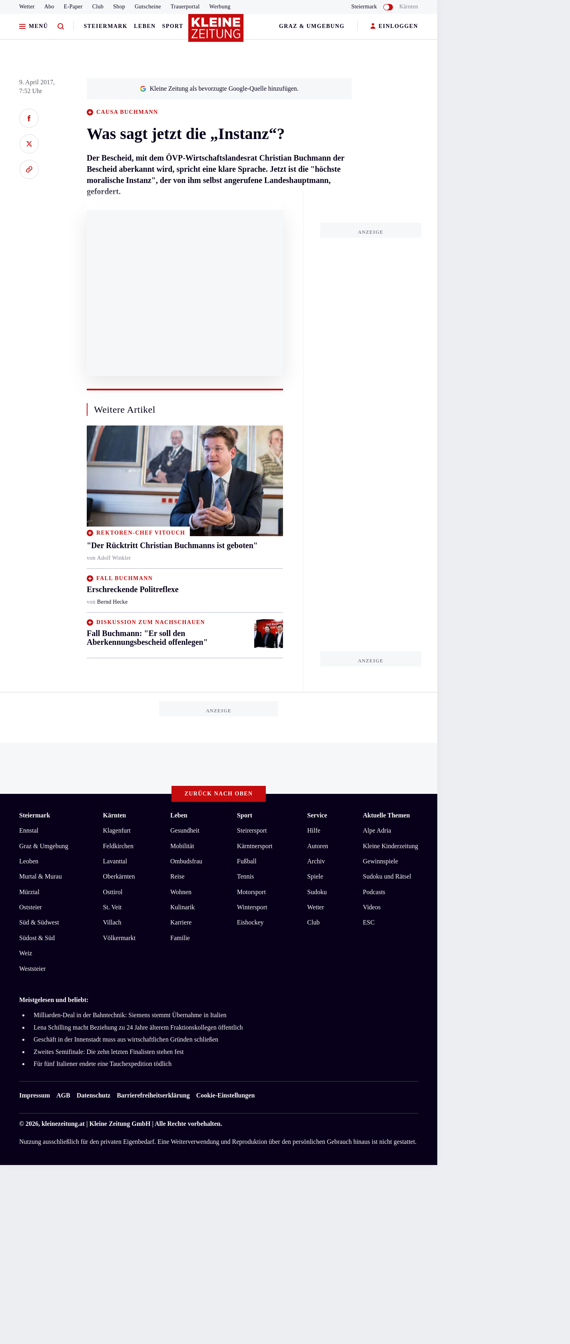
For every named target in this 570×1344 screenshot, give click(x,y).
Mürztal (29, 892)
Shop (119, 7)
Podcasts (374, 892)
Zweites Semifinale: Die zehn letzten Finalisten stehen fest (108, 1051)
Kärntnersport (255, 846)
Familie (180, 937)
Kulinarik (182, 907)
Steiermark (106, 26)
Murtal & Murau (40, 876)
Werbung (220, 7)
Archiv (316, 861)
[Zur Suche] (61, 26)
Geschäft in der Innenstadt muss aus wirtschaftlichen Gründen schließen (126, 1039)
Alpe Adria (377, 830)
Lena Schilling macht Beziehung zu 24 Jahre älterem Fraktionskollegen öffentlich (138, 1027)
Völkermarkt (119, 937)
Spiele (315, 876)
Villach (112, 922)
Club (98, 7)
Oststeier (30, 907)
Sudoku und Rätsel (387, 876)
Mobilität (182, 846)
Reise (177, 876)
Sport (172, 26)
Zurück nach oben (219, 794)
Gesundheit (184, 830)
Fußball (247, 861)
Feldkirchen (118, 846)
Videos (372, 907)
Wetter (27, 7)
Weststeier (32, 968)
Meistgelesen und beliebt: (53, 999)
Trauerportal (185, 7)
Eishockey (250, 922)
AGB (63, 1095)
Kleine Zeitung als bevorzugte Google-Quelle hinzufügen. (219, 88)
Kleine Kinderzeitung (390, 846)
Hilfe (314, 830)
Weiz (25, 953)
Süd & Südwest (39, 922)
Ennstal (28, 830)
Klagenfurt (116, 830)
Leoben (28, 861)
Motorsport (251, 892)
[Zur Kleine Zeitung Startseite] (216, 31)
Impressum (34, 1095)
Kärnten (408, 7)
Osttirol (112, 892)
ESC (369, 922)
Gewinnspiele (380, 861)
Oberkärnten (119, 876)
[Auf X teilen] (29, 143)
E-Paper (73, 7)
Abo (49, 7)
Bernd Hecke (112, 602)
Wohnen (180, 892)
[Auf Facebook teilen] (29, 118)
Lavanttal (115, 861)
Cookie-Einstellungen (225, 1095)
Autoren (317, 846)
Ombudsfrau (186, 861)
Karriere (180, 922)
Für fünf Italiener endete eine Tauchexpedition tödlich (102, 1063)
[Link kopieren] (29, 169)
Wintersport (252, 907)
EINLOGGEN (394, 26)
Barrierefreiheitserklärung (153, 1095)
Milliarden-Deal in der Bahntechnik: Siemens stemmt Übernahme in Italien (130, 1015)
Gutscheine (148, 7)
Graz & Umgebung (312, 26)
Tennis (245, 876)
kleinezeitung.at (63, 1123)
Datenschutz (93, 1095)
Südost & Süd (37, 937)
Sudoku (317, 892)
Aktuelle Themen (386, 815)
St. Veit (112, 907)
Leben (144, 26)
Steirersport (252, 830)
